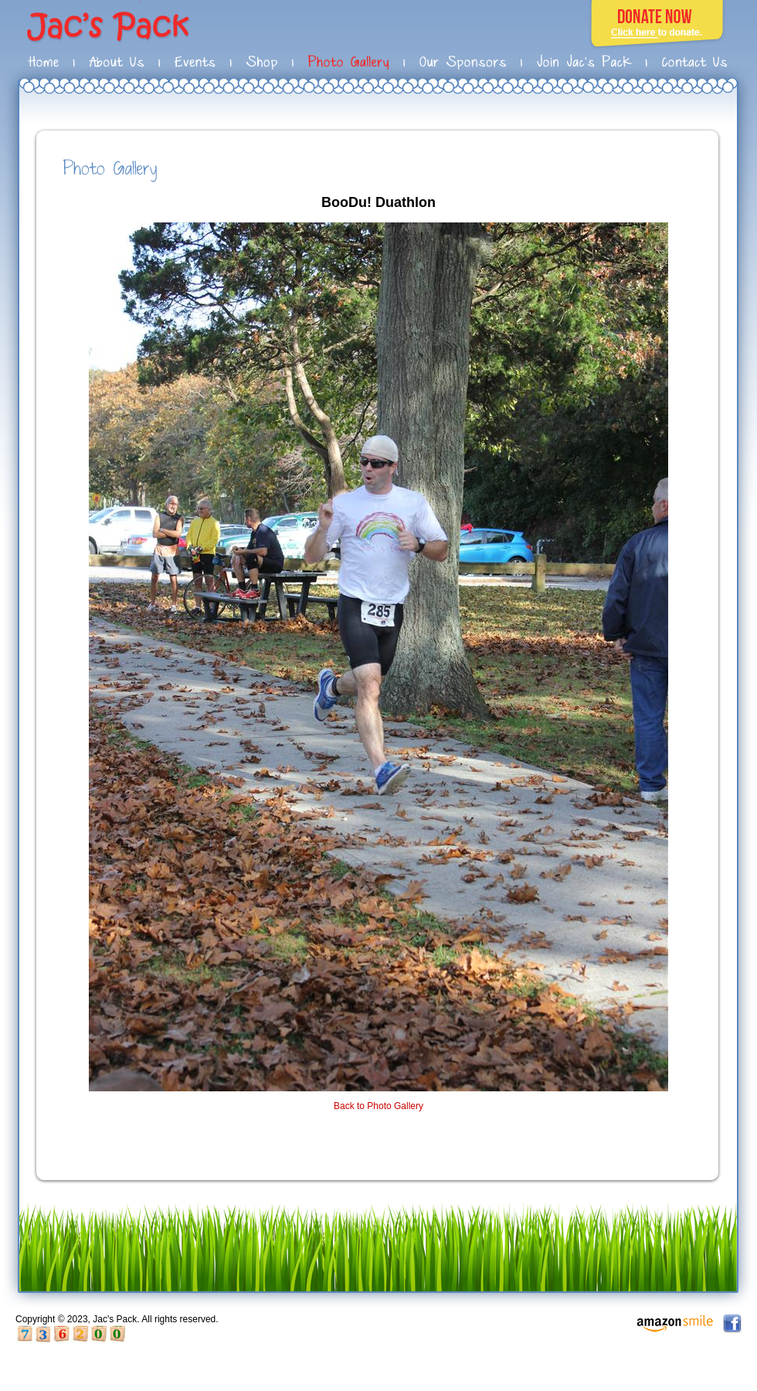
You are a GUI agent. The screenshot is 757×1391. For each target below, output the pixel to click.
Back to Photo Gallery (378, 1106)
